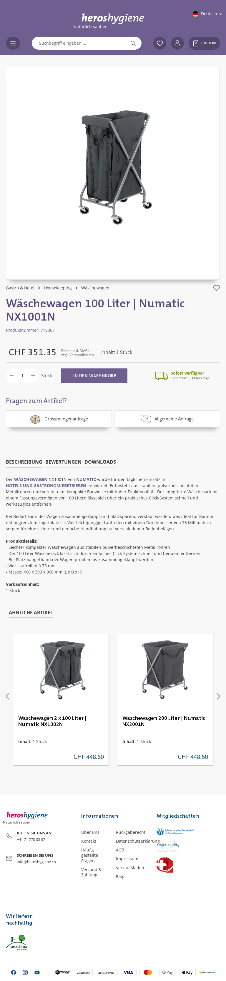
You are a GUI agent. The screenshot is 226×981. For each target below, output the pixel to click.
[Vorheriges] (7, 696)
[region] (113, 173)
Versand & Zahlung (91, 872)
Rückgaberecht (130, 832)
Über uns (90, 832)
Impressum (127, 858)
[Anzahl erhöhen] (33, 375)
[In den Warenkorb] (94, 375)
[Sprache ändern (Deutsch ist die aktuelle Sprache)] (208, 14)
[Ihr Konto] (177, 43)
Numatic (86, 479)
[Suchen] (133, 43)
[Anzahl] (22, 375)
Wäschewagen (30, 479)
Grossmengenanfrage (59, 419)
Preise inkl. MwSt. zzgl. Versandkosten (77, 352)
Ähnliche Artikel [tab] (31, 612)
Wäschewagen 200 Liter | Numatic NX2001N (163, 721)
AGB (120, 850)
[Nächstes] (218, 696)
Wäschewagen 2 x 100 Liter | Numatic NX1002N (52, 721)
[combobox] (78, 43)
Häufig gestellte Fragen (89, 855)
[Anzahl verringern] (11, 375)
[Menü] (13, 43)
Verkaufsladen (130, 868)
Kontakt (88, 841)
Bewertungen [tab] (63, 462)
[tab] (24, 462)
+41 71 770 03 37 (31, 839)
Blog (120, 876)
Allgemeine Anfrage (167, 419)
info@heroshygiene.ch (36, 861)
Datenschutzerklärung (138, 841)
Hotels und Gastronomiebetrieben (46, 485)
